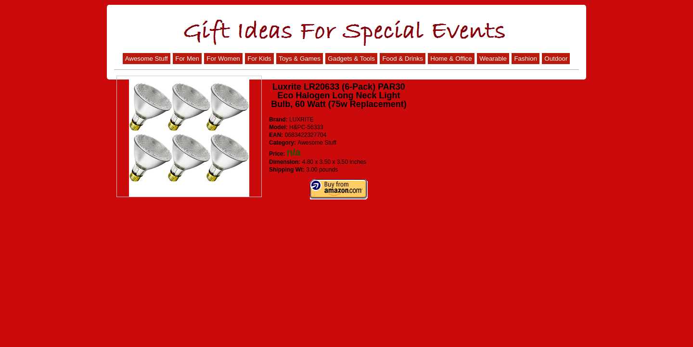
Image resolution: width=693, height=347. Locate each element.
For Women (223, 58)
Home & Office (451, 58)
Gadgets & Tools (351, 58)
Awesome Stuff (146, 58)
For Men (187, 58)
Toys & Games (300, 58)
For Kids (259, 58)
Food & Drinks (402, 58)
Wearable (493, 58)
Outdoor (555, 58)
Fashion (525, 58)
